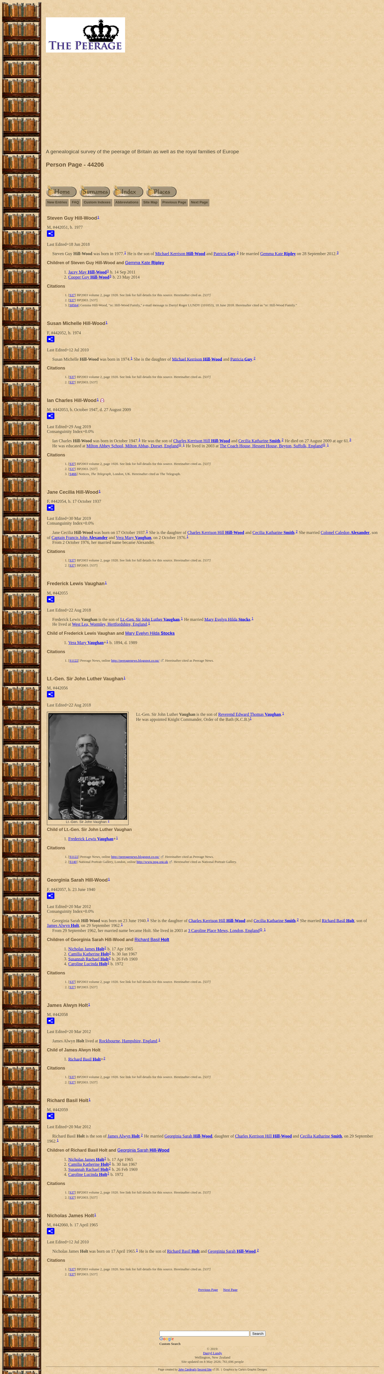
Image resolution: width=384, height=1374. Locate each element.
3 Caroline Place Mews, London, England (223, 930)
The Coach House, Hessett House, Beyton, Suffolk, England (271, 446)
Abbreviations (127, 202)
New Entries (57, 202)
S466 (73, 474)
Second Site (204, 1369)
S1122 (73, 660)
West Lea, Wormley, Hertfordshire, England (109, 624)
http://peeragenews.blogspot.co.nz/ (135, 660)
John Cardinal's (187, 1369)
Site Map (150, 202)
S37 (72, 295)
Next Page (199, 202)
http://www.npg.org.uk (152, 862)
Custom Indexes (97, 202)
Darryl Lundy (212, 1353)
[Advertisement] (213, 102)
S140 (73, 862)
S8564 (73, 305)
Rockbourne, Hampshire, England (128, 1041)
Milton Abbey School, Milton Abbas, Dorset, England (132, 446)
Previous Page (174, 202)
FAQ (75, 202)
